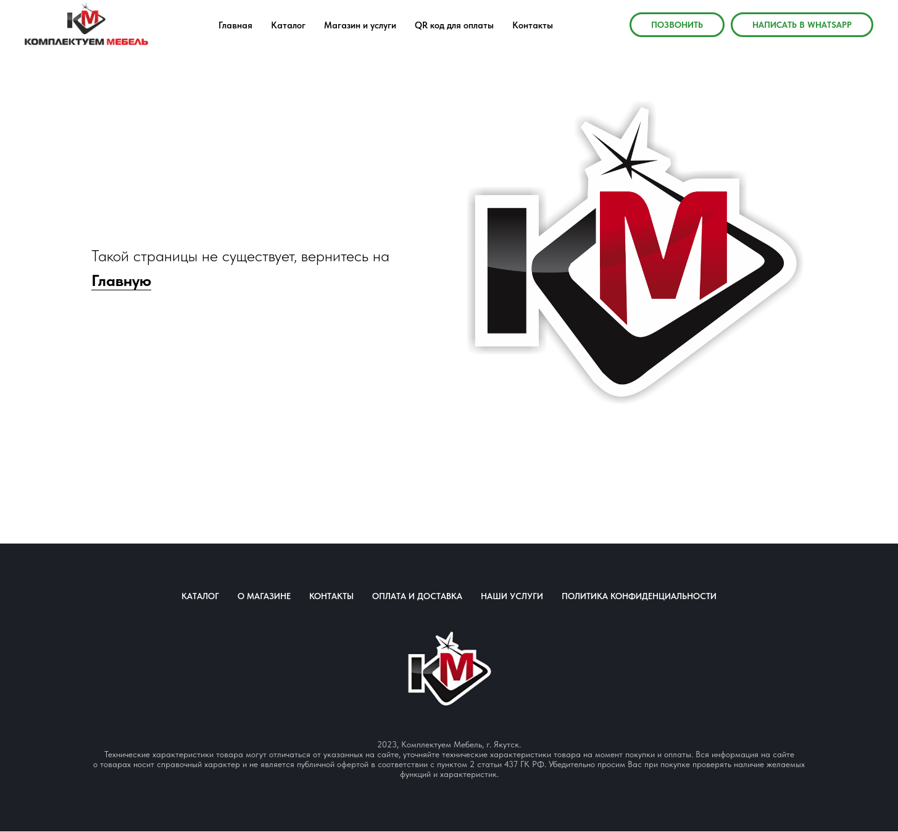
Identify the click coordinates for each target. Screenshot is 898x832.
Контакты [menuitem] (532, 25)
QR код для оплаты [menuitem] (454, 25)
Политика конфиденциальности (639, 596)
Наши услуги (512, 596)
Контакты (331, 596)
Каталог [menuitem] (288, 25)
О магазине (264, 596)
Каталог (200, 596)
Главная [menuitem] (235, 25)
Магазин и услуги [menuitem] (360, 25)
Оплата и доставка (417, 596)
